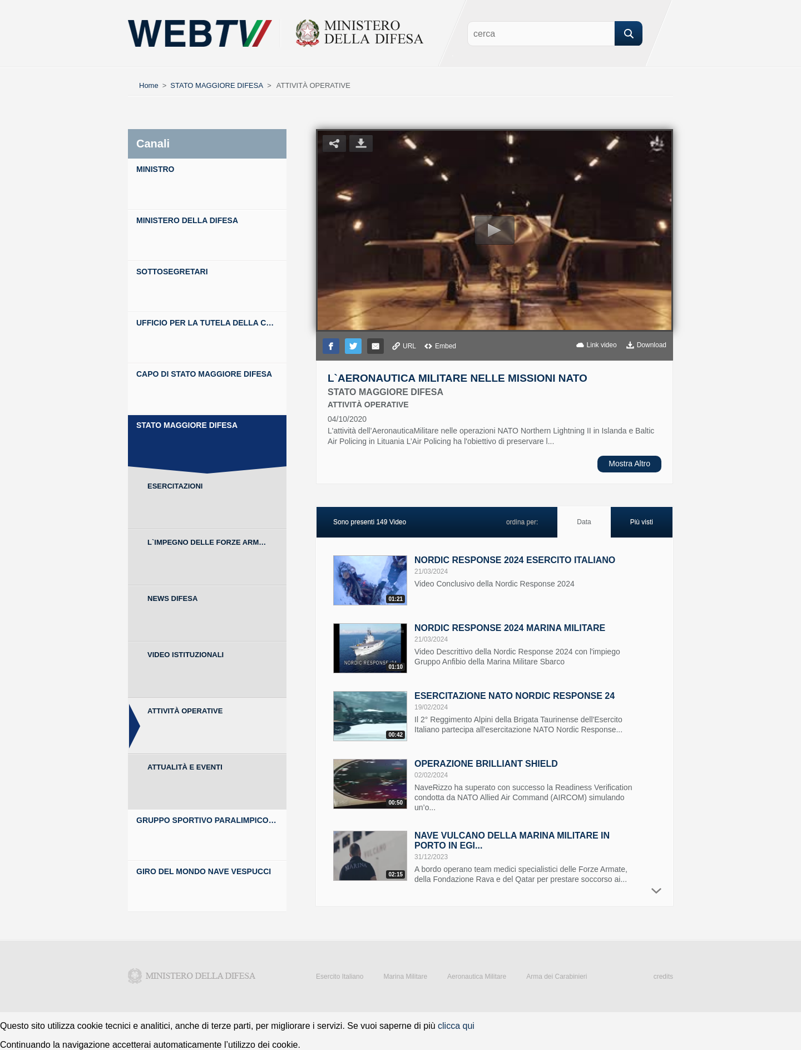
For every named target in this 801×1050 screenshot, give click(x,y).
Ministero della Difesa (192, 976)
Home (149, 85)
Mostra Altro (629, 463)
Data (584, 522)
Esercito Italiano (339, 976)
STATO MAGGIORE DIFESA (216, 85)
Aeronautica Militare (476, 976)
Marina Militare (405, 976)
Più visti (641, 522)
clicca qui (456, 1026)
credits (663, 976)
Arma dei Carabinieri (556, 976)
